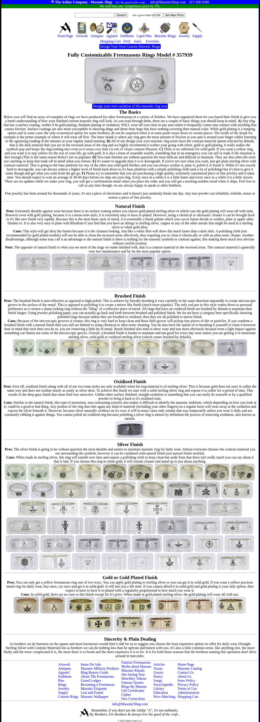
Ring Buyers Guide (94, 672)
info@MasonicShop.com (130, 704)
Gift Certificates (133, 690)
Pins (61, 680)
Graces (158, 672)
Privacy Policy (188, 684)
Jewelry (63, 688)
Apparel (64, 672)
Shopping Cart (188, 697)
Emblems (64, 676)
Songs (157, 680)
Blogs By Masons (134, 686)
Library (158, 688)
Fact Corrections (133, 699)
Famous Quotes (132, 682)
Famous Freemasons (136, 662)
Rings (62, 684)
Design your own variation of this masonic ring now (130, 106)
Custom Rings (68, 697)
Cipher (126, 695)
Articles (159, 664)
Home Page (186, 664)
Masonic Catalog (190, 668)
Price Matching (164, 697)
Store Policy (186, 680)
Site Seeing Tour (133, 674)
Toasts (158, 668)
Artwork (64, 664)
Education (160, 692)
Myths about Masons (136, 666)
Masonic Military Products (100, 668)
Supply (63, 692)
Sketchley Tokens (134, 678)
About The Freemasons (97, 676)
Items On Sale (91, 664)
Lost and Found (92, 692)
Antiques (64, 668)
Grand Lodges (91, 680)
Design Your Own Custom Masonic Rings (130, 46)
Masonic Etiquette (94, 688)
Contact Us (186, 672)
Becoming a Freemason (97, 684)
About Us (184, 676)
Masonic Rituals (133, 670)
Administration (188, 692)
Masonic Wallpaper (94, 697)
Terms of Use (187, 688)
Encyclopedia (163, 684)
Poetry (158, 676)
